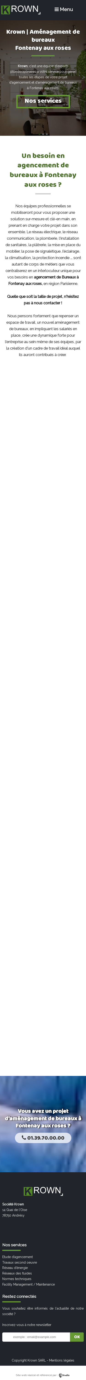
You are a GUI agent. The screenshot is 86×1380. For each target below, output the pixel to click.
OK (77, 1337)
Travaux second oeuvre (19, 1262)
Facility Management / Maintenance (28, 1284)
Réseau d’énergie (15, 1268)
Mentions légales (61, 1360)
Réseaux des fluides (17, 1273)
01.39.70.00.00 (43, 1138)
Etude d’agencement (17, 1257)
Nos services (43, 101)
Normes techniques (16, 1279)
